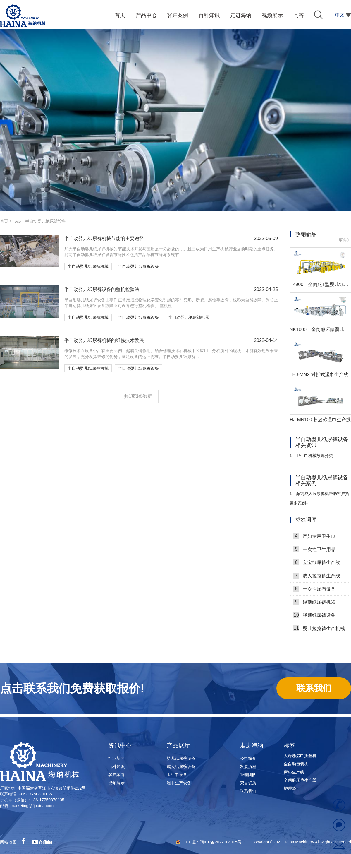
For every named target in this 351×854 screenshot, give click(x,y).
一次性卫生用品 (314, 551)
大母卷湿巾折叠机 (300, 757)
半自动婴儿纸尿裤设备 (138, 266)
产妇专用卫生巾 (314, 537)
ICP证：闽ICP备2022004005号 (213, 842)
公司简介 (248, 758)
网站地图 (8, 842)
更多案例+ (299, 503)
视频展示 (116, 783)
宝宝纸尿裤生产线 (316, 564)
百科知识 (116, 766)
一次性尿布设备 (314, 590)
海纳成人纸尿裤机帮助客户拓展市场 (319, 496)
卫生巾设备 (177, 774)
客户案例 (116, 774)
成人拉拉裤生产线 (316, 577)
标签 (289, 745)
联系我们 (248, 791)
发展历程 (248, 766)
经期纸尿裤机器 (314, 603)
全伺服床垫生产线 (300, 782)
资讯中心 (120, 745)
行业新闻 (116, 758)
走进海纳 (251, 745)
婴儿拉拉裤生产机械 (319, 630)
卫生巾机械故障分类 (311, 455)
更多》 (345, 240)
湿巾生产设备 (179, 783)
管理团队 (248, 774)
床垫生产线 (294, 773)
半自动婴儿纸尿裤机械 (88, 266)
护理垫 (290, 790)
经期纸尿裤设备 (314, 616)
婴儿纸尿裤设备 (181, 758)
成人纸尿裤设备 (181, 766)
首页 (4, 221)
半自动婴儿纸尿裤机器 (188, 317)
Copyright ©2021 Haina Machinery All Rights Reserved (301, 842)
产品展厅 (178, 745)
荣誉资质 (248, 783)
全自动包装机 (296, 765)
